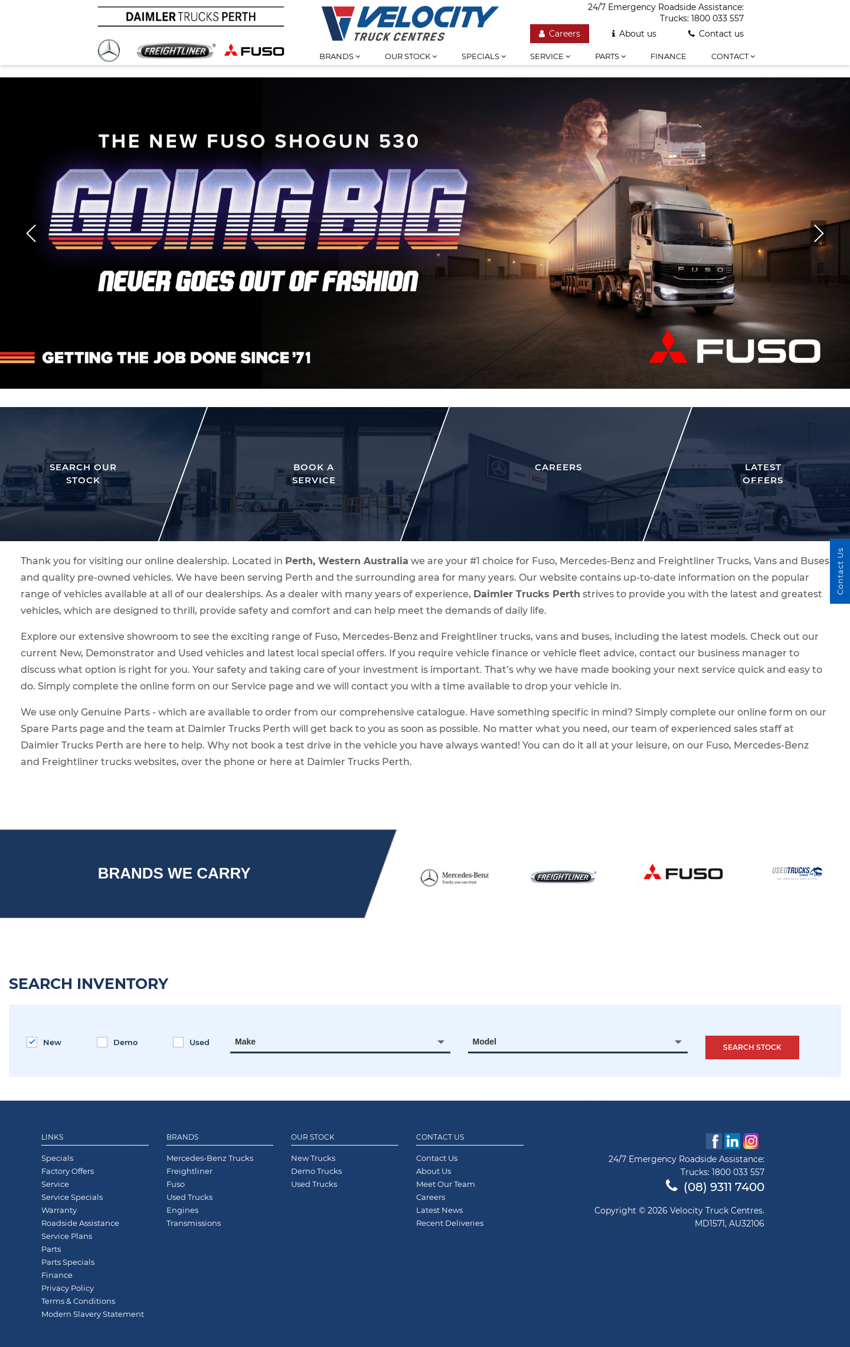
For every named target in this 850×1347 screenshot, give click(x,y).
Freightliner (189, 1171)
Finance (668, 56)
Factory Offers (67, 1171)
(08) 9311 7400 (715, 1187)
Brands (339, 56)
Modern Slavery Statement (92, 1314)
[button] (818, 233)
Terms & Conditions (78, 1301)
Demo (117, 1042)
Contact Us (440, 1137)
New (44, 1042)
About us (634, 33)
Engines (182, 1210)
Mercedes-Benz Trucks (209, 1158)
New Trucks (313, 1158)
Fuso (175, 1184)
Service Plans (66, 1236)
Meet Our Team (445, 1184)
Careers (559, 33)
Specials (484, 56)
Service (550, 56)
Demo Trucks (316, 1171)
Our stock (411, 56)
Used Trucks (189, 1197)
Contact (733, 56)
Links (52, 1137)
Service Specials (72, 1197)
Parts (610, 56)
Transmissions (193, 1223)
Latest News (439, 1210)
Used (191, 1042)
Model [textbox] (484, 1041)
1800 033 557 (717, 18)
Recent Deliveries (449, 1223)
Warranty (59, 1210)
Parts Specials (67, 1262)
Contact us (716, 33)
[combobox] (340, 1041)
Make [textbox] (245, 1041)
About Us (433, 1171)
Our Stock (313, 1137)
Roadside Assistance (80, 1223)
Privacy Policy (67, 1288)
